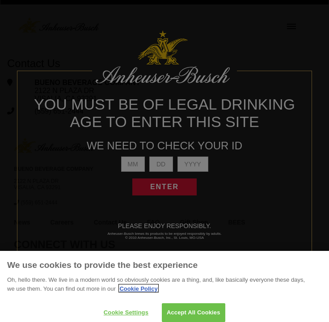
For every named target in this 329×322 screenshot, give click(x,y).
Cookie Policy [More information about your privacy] (138, 294)
